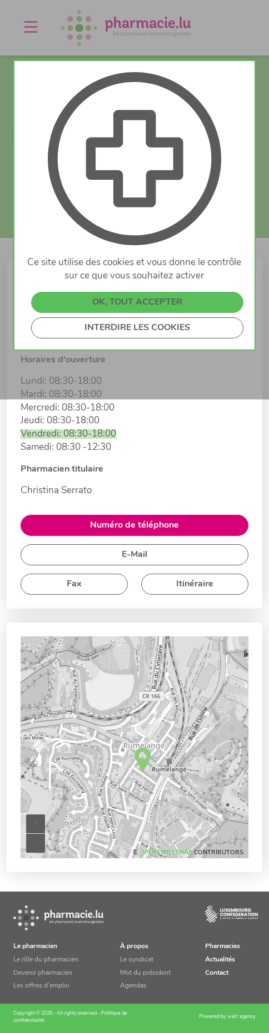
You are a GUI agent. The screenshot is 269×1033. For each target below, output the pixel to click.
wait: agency (241, 1016)
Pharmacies (222, 946)
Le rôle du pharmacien (45, 959)
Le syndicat (136, 959)
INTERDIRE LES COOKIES (137, 334)
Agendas (133, 986)
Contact (216, 973)
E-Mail (134, 554)
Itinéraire (194, 584)
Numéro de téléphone (134, 525)
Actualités (220, 959)
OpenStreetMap (166, 853)
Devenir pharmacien (42, 973)
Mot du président (145, 973)
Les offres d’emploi (41, 986)
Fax (74, 584)
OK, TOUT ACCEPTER (137, 309)
